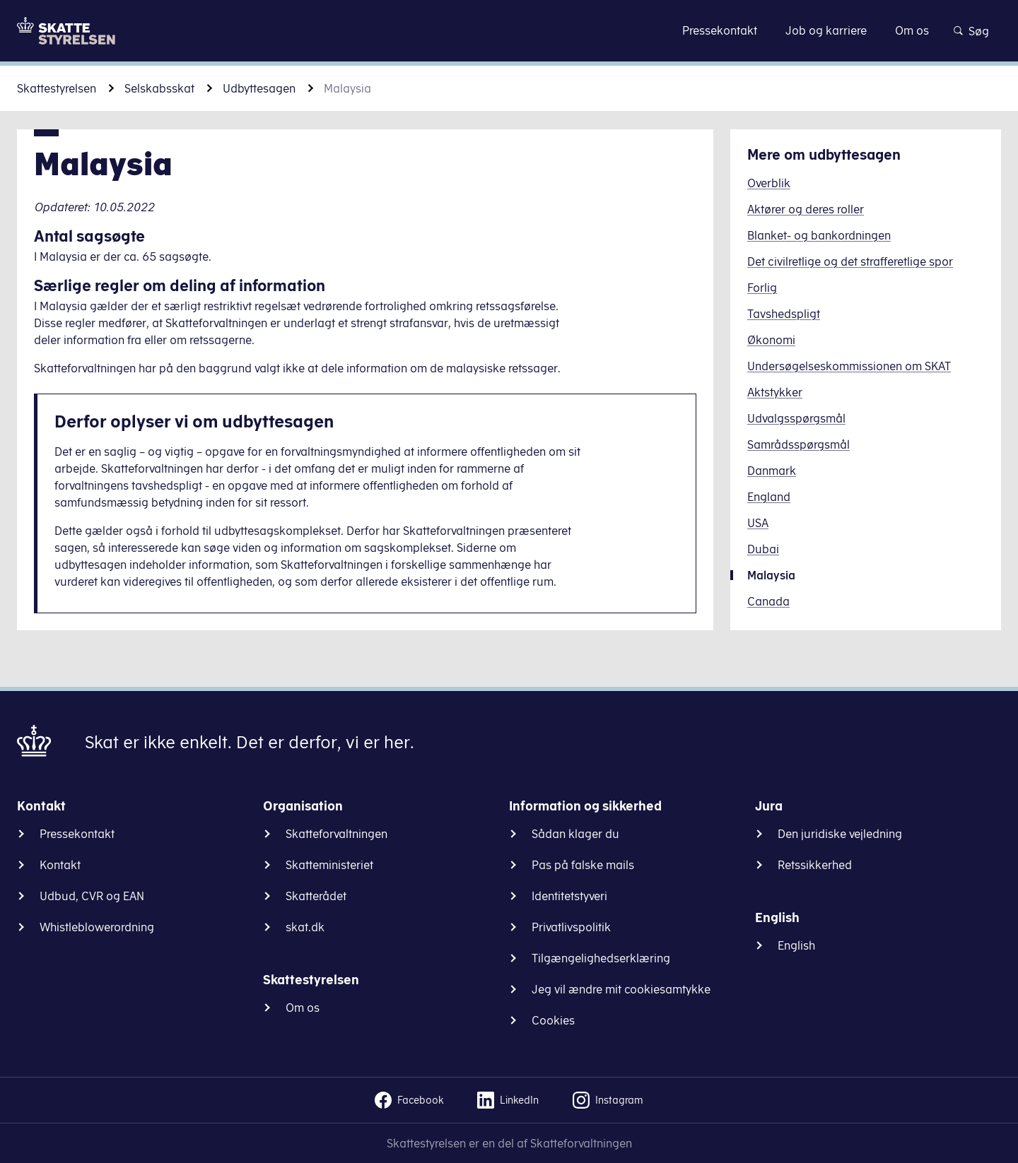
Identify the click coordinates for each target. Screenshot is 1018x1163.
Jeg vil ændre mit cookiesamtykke (621, 989)
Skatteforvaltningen (336, 833)
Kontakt (60, 864)
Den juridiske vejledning (840, 833)
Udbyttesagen (259, 88)
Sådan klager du (575, 833)
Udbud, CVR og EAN (92, 896)
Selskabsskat (159, 88)
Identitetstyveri (569, 896)
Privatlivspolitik (571, 927)
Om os (303, 1007)
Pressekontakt (77, 833)
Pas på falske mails (583, 864)
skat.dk (305, 927)
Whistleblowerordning (97, 927)
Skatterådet (316, 896)
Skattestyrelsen (56, 88)
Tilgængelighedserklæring (601, 958)
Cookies (553, 1020)
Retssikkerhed (815, 864)
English (796, 945)
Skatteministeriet (329, 864)
